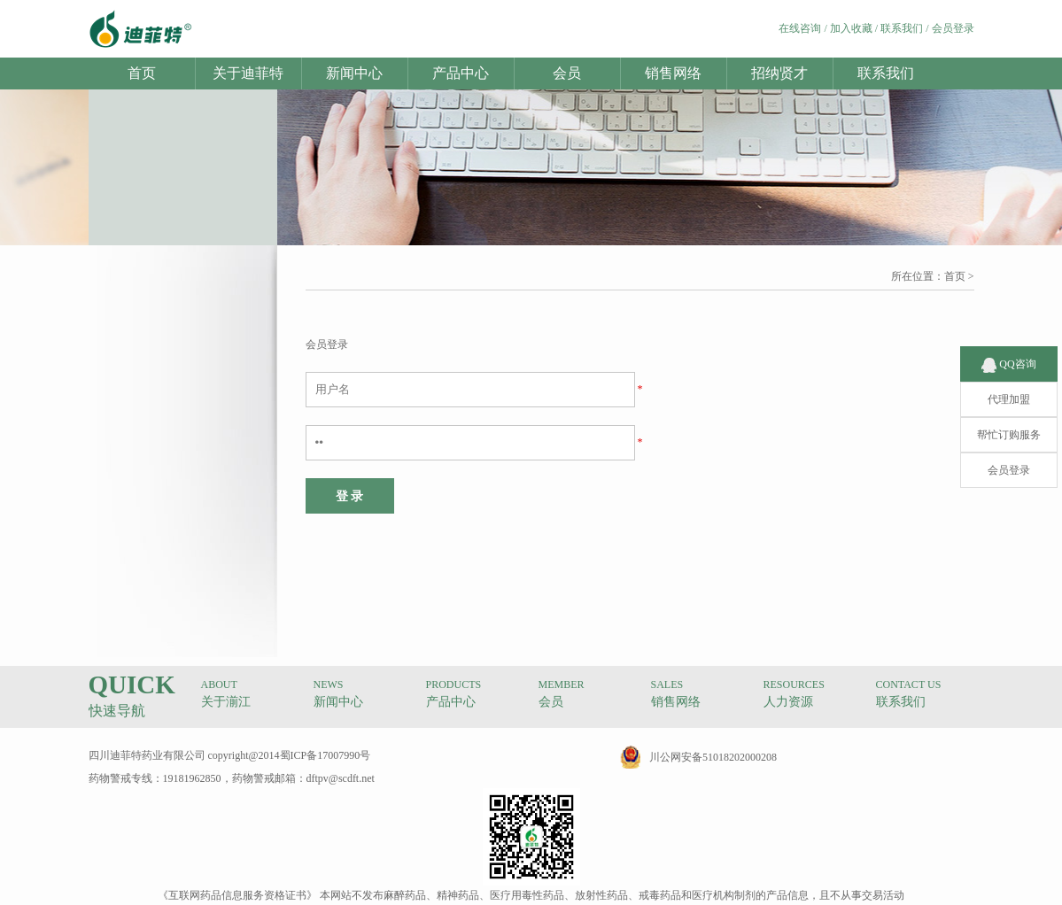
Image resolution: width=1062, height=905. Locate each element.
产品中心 (460, 73)
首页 (142, 73)
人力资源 (788, 701)
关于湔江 (226, 701)
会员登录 (953, 28)
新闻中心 (354, 73)
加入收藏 (851, 28)
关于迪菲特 (248, 73)
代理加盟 (1009, 382)
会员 (567, 73)
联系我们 (901, 28)
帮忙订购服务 (1009, 418)
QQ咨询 (1008, 347)
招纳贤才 (779, 73)
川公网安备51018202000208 (713, 757)
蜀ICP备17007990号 (325, 755)
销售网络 (673, 73)
